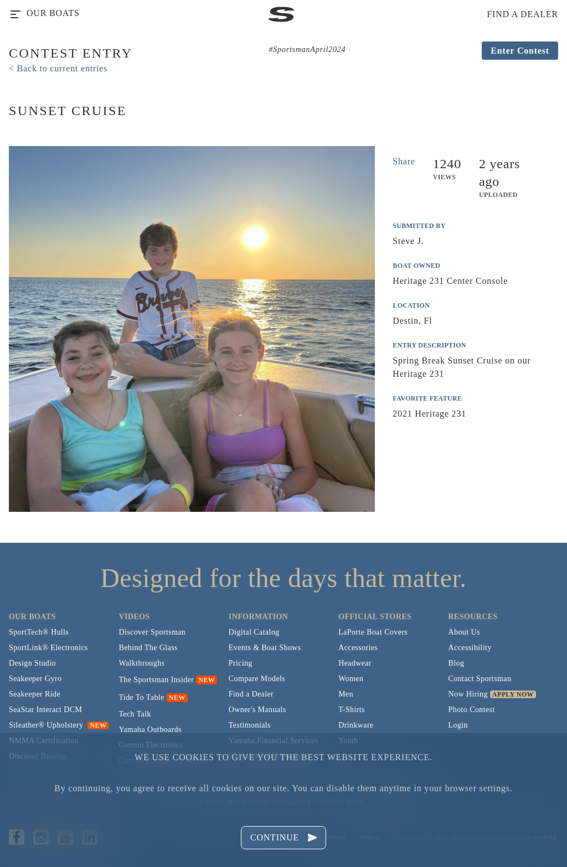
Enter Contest (520, 50)
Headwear (355, 663)
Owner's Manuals (257, 709)
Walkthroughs (141, 663)
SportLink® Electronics (48, 647)
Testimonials (250, 725)
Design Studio (32, 663)
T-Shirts (351, 709)
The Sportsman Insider (156, 680)
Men (345, 694)
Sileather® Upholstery (59, 725)
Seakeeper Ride (34, 694)
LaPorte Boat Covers (373, 632)
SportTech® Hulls (39, 632)
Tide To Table (141, 697)
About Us (464, 632)
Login (458, 725)
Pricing (240, 663)
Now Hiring (468, 694)
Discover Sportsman (151, 632)
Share (404, 161)
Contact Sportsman (480, 678)
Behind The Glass (147, 647)
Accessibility (470, 647)
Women (350, 678)
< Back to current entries (58, 68)
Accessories (358, 647)
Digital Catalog (254, 632)
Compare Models (257, 678)
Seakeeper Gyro (35, 678)
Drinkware (355, 725)
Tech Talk (134, 714)
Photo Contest (472, 709)
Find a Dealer (251, 694)
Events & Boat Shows (265, 647)
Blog (457, 663)
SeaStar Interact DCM (45, 709)
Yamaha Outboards (149, 729)
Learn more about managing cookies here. (283, 801)
